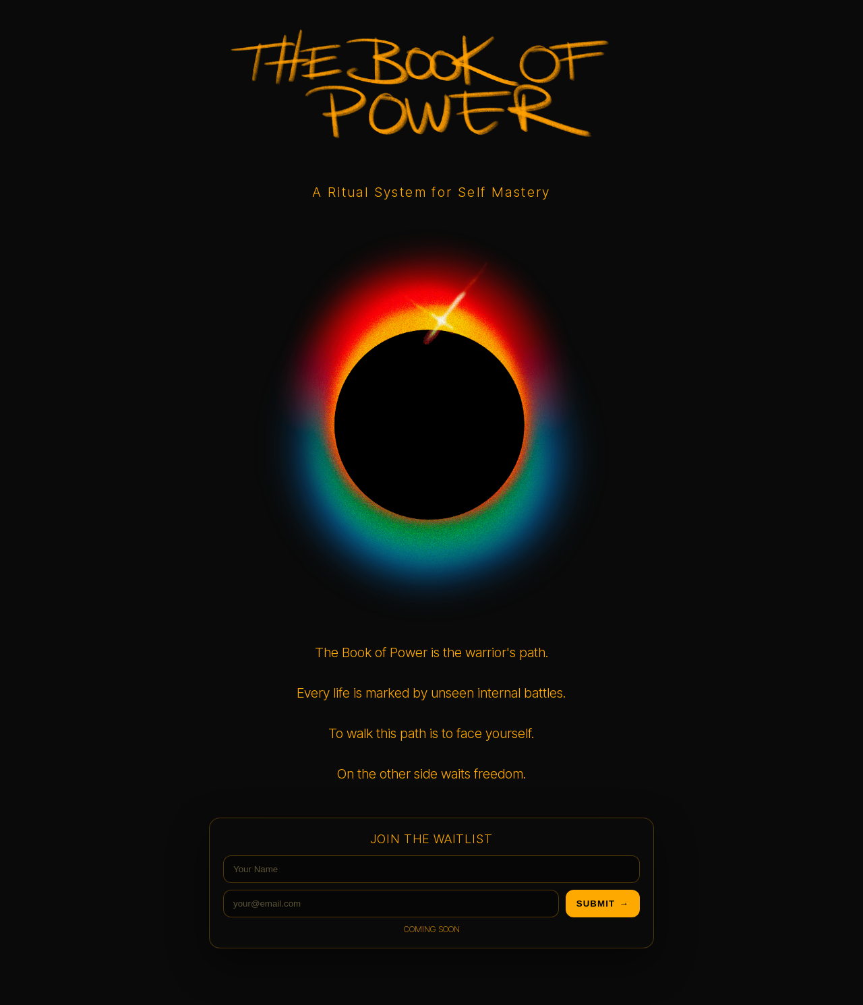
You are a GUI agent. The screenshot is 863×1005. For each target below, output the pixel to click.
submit (602, 904)
